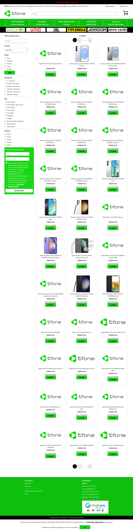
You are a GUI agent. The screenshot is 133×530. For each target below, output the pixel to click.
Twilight (9, 118)
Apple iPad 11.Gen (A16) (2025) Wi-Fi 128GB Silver (113, 408)
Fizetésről (28, 486)
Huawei (9, 64)
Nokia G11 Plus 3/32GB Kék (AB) (50, 332)
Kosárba (50, 75)
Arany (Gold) (11, 110)
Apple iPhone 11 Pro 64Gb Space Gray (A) (81, 368)
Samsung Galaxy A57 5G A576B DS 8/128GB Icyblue (50, 103)
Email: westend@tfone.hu (63, 6)
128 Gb (9, 139)
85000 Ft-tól (82, 371)
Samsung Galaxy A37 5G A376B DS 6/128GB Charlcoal (81, 180)
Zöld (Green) (11, 127)
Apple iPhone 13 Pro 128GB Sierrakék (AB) (113, 369)
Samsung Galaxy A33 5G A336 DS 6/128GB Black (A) (113, 295)
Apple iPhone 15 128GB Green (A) (113, 217)
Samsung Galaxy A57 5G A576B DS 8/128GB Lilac (81, 103)
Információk (91, 22)
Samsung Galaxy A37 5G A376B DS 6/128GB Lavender (50, 180)
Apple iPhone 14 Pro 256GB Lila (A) (113, 445)
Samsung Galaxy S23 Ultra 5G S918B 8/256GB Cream (81, 218)
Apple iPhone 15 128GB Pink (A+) (50, 407)
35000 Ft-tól (50, 335)
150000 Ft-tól (113, 373)
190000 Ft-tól (81, 222)
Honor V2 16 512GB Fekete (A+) (81, 332)
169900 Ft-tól (50, 107)
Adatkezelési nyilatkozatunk (33, 491)
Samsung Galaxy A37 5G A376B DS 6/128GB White (81, 141)
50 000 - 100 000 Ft (13, 84)
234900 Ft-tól (81, 68)
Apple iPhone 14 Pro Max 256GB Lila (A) (113, 332)
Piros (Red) (10, 113)
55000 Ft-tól (113, 299)
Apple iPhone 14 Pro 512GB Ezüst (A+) (50, 64)
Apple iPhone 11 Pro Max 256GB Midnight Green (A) (82, 256)
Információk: (29, 481)
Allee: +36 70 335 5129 (16, 6)
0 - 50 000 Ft (11, 81)
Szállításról (28, 483)
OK (85, 527)
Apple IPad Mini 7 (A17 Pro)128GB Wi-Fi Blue (81, 408)
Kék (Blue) (10, 116)
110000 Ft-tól (82, 448)
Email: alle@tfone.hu (30, 6)
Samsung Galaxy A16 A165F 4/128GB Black (50, 218)
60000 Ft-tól (51, 371)
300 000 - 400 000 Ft (13, 92)
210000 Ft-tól (113, 448)
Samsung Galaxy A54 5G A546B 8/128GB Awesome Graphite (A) (50, 295)
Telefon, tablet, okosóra (66, 22)
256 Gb (9, 142)
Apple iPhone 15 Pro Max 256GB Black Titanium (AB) (113, 256)
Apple (8, 58)
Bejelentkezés (110, 6)
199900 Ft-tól (81, 412)
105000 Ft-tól (81, 260)
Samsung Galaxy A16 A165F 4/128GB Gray (113, 180)
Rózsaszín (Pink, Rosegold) (15, 121)
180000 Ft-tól (81, 335)
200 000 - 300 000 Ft (13, 89)
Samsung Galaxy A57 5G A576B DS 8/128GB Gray (50, 141)
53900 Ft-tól (113, 184)
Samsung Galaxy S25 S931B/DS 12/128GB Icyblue (81, 65)
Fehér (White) (11, 102)
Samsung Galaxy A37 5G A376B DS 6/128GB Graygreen (112, 141)
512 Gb (9, 145)
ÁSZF (26, 494)
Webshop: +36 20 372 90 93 (79, 6)
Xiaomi (9, 66)
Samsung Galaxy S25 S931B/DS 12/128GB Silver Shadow (112, 65)
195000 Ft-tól (81, 299)
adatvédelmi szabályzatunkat (16, 185)
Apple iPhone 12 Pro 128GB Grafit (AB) (81, 445)
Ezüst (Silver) (11, 107)
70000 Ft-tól (50, 260)
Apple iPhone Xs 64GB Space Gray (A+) (50, 368)
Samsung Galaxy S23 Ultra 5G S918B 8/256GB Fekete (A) (81, 295)
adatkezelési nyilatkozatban (95, 522)
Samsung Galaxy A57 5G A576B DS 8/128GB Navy (113, 103)
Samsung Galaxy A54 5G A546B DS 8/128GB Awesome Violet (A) (50, 256)
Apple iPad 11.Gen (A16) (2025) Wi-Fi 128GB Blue (50, 446)
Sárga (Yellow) (11, 124)
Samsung (10, 61)
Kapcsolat (116, 22)
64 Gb (9, 137)
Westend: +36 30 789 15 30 (45, 6)
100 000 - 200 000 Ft (13, 86)
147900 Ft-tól (113, 412)
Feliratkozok (19, 191)
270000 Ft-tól (113, 260)
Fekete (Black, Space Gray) (15, 105)
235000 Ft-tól (50, 68)
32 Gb (8, 134)
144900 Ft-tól (81, 145)
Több (9, 73)
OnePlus (9, 69)
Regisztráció (123, 6)
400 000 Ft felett (12, 94)
